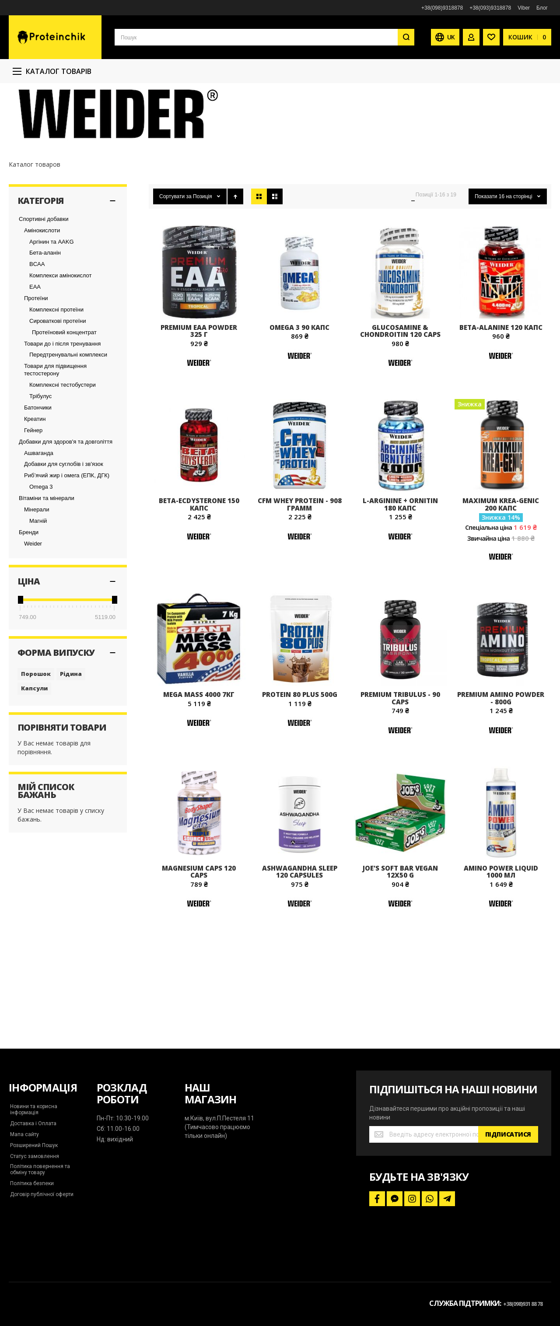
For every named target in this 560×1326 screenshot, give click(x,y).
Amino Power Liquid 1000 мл (501, 928)
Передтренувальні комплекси (68, 411)
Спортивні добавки (43, 276)
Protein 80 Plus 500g (299, 751)
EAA (35, 343)
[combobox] (264, 37)
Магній (38, 577)
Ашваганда (38, 510)
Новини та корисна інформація (33, 1109)
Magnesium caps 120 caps (199, 928)
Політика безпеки (32, 1183)
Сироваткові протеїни (57, 377)
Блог (542, 8)
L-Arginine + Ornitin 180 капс (400, 561)
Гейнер (33, 487)
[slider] (20, 657)
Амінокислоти (42, 287)
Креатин (35, 475)
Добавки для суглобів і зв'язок (63, 521)
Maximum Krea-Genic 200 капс (500, 561)
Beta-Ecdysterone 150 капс (199, 561)
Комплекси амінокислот (60, 332)
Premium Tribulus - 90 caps (400, 755)
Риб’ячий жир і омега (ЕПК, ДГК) (66, 532)
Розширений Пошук (34, 1145)
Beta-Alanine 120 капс (500, 384)
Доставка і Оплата (33, 1123)
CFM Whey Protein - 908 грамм (300, 561)
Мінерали (36, 566)
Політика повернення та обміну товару (40, 1169)
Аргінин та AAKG (51, 298)
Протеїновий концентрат (64, 389)
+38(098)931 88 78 (522, 1304)
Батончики (38, 464)
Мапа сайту (24, 1134)
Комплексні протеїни (56, 366)
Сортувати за (175, 253)
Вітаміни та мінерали (46, 555)
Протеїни (36, 355)
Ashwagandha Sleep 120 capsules (299, 928)
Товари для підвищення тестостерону (55, 427)
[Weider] (199, 430)
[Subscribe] (508, 1134)
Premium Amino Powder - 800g (500, 755)
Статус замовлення (34, 1156)
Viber (524, 8)
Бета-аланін (45, 309)
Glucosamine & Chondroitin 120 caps (400, 388)
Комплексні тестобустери (62, 441)
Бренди (28, 589)
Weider (33, 600)
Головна (19, 96)
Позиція (203, 253)
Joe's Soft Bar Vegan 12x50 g (400, 928)
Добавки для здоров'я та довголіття (65, 498)
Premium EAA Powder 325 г (199, 388)
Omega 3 (40, 543)
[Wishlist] (491, 37)
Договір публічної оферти (42, 1194)
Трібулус (40, 453)
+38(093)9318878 (490, 8)
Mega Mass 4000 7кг (198, 751)
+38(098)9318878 (442, 8)
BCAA (37, 321)
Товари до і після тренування (62, 400)
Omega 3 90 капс (299, 384)
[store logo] (55, 37)
